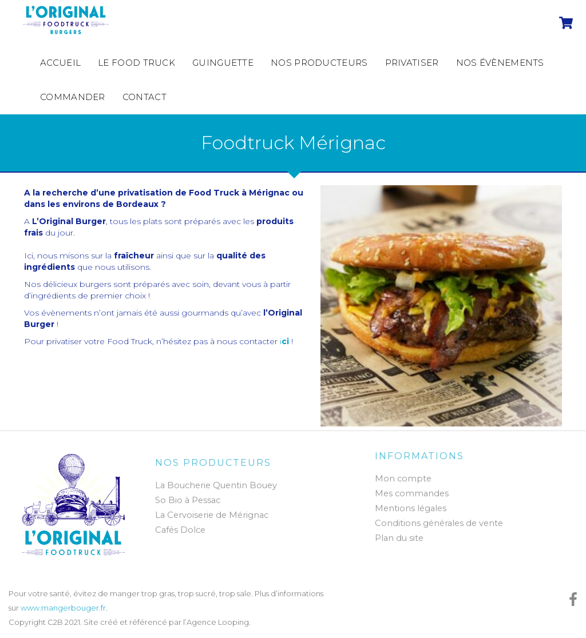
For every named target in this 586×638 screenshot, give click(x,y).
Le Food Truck (136, 62)
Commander (72, 96)
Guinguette (223, 62)
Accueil (60, 62)
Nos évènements (500, 62)
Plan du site (399, 535)
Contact (144, 96)
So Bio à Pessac (187, 503)
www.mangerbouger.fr (63, 607)
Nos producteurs (319, 62)
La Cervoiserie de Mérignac (211, 518)
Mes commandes (412, 490)
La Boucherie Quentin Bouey (216, 488)
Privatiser (412, 62)
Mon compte (403, 475)
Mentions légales (410, 505)
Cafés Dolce (180, 533)
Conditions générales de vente (439, 520)
